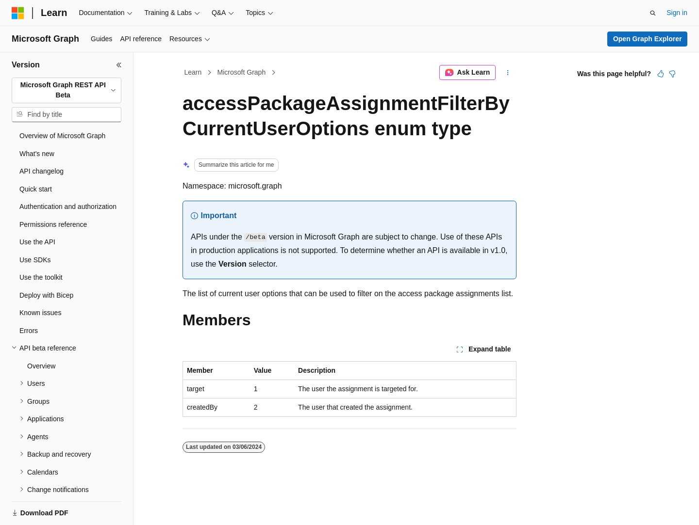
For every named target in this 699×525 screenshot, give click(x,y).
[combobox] (66, 90)
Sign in (676, 12)
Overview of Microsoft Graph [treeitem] (62, 136)
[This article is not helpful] (672, 74)
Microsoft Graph (241, 72)
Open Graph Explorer (647, 39)
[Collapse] (119, 65)
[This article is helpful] (660, 74)
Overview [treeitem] (41, 366)
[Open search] (653, 13)
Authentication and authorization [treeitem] (67, 206)
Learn (193, 72)
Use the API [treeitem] (37, 242)
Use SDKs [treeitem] (35, 260)
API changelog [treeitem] (41, 171)
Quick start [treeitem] (35, 189)
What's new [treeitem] (36, 154)
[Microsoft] (18, 13)
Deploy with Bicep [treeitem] (46, 295)
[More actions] (507, 72)
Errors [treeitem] (28, 330)
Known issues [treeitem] (40, 313)
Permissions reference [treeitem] (53, 224)
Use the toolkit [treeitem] (41, 277)
